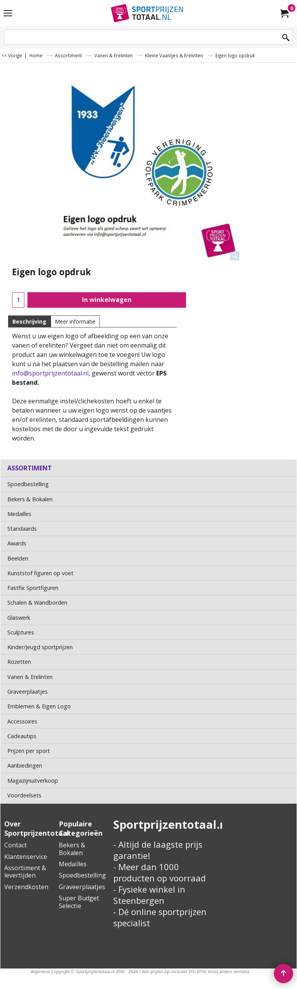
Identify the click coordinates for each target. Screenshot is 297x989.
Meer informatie (75, 321)
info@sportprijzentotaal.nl (50, 373)
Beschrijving (29, 321)
